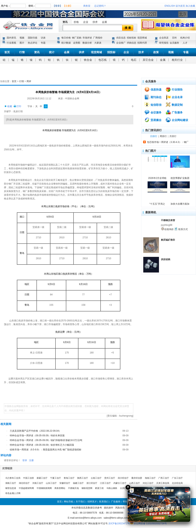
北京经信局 (177, 483)
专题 (43, 42)
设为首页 (180, 5)
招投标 (111, 52)
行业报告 (174, 89)
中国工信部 (28, 478)
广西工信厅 (163, 478)
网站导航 (68, 501)
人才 (185, 42)
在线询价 (167, 229)
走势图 (76, 42)
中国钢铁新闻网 (44, 488)
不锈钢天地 (73, 488)
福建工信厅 (78, 483)
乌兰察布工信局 (12, 478)
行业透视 (11, 42)
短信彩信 (153, 104)
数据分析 (87, 42)
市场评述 (87, 37)
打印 (17, 106)
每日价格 (66, 37)
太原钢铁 (124, 488)
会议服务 (153, 112)
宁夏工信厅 (55, 478)
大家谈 (97, 42)
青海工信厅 (69, 478)
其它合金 (148, 59)
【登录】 (57, 5)
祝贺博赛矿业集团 (180, 178)
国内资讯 (11, 37)
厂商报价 (98, 37)
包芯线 (102, 59)
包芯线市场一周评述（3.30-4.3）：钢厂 (168, 142)
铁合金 (88, 59)
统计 (51, 52)
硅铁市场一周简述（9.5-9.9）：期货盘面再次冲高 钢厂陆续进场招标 (45, 449)
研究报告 (164, 42)
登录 (24, 460)
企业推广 (121, 42)
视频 (22, 37)
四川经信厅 (123, 478)
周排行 (163, 136)
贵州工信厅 (109, 478)
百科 (174, 37)
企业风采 (164, 37)
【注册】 (67, 5)
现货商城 (142, 37)
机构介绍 (185, 37)
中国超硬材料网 (26, 488)
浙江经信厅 (91, 483)
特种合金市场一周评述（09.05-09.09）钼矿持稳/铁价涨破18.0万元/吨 (46, 440)
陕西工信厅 (82, 478)
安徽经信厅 (64, 483)
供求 (95, 22)
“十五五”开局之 (157, 204)
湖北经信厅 (24, 483)
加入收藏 (190, 5)
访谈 (43, 37)
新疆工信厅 (42, 478)
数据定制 (174, 104)
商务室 (86, 5)
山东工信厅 (51, 483)
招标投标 (131, 37)
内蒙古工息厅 (119, 483)
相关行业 (177, 59)
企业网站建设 (176, 119)
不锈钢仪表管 (168, 220)
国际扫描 (32, 37)
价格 (76, 22)
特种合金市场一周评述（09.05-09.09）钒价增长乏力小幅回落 (42, 445)
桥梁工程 (99, 488)
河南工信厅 (37, 483)
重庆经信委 (136, 478)
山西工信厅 (134, 483)
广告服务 (174, 112)
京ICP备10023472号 (119, 523)
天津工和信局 (162, 483)
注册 (31, 460)
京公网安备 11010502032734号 (150, 523)
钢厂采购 (76, 37)
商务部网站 (59, 488)
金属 (162, 59)
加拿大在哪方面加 (180, 204)
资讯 (65, 22)
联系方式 (181, 229)
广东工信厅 (177, 478)
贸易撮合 (153, 119)
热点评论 (32, 42)
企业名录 (174, 97)
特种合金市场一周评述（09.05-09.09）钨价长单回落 (37, 435)
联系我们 (104, 501)
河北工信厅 (148, 483)
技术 (141, 52)
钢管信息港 (10, 488)
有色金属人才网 (12, 493)
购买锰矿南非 (168, 239)
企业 (85, 22)
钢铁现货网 (87, 488)
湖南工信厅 (10, 483)
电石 (133, 59)
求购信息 (131, 42)
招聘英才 (92, 501)
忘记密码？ (100, 5)
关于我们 (80, 501)
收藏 (8, 106)
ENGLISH (170, 5)
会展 (104, 22)
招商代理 (142, 42)
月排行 (172, 136)
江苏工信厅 (105, 483)
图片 (22, 42)
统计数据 (66, 42)
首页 (7, 52)
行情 (22, 52)
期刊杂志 (153, 97)
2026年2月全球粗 (157, 178)
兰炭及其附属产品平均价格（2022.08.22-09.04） (35, 430)
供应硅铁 (165, 259)
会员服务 (174, 42)
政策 (156, 52)
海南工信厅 (150, 478)
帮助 (125, 501)
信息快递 (153, 89)
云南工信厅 (96, 478)
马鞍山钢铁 (111, 488)
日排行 (153, 136)
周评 (28, 81)
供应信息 (121, 37)
